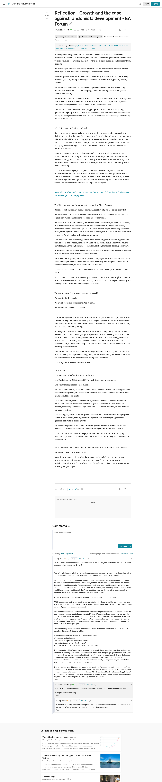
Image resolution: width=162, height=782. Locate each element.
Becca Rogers (47, 761)
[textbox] (92, 536)
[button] (71, 489)
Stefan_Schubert (48, 740)
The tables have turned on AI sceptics (59, 737)
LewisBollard (46, 779)
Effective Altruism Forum (21, 4)
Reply (56, 680)
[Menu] (4, 3)
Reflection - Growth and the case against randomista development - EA (93, 18)
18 (70, 761)
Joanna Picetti (63, 30)
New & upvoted (67, 554)
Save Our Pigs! (48, 776)
